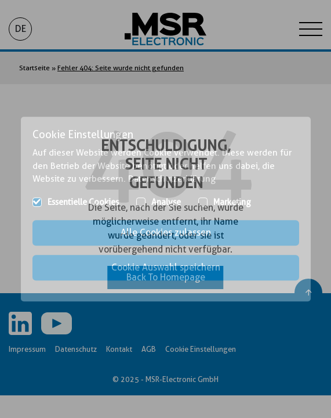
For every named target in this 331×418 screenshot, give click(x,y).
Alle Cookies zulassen (166, 232)
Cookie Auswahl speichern (165, 267)
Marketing (232, 202)
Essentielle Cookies (83, 202)
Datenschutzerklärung (172, 179)
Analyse (166, 202)
